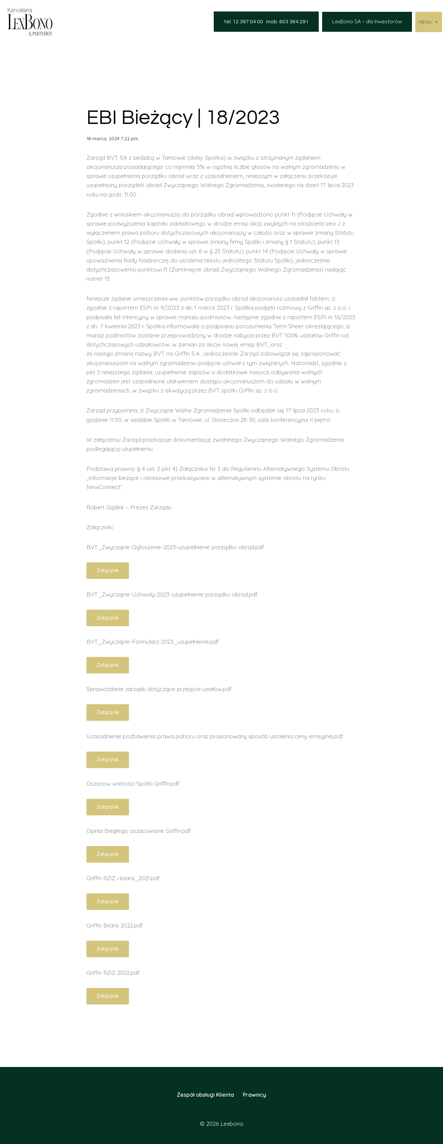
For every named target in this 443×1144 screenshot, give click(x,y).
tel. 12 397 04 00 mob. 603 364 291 (266, 21)
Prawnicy (254, 1094)
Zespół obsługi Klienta (205, 1094)
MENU (429, 22)
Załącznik (108, 570)
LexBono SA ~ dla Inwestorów (367, 21)
